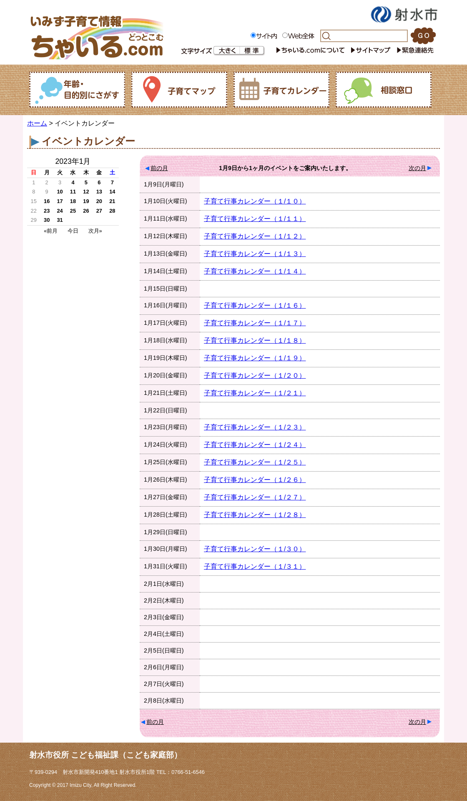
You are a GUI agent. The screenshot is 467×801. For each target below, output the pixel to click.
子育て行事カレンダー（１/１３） (255, 253)
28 (112, 211)
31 (60, 220)
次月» (95, 231)
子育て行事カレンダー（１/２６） (255, 479)
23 (47, 211)
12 (86, 191)
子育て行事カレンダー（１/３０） (255, 548)
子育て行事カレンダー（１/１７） (255, 322)
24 (60, 211)
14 (112, 191)
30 (47, 220)
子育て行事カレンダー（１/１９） (255, 358)
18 (73, 201)
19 (86, 201)
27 (99, 211)
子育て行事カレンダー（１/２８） (255, 514)
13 (99, 191)
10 (60, 191)
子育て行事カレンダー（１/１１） (255, 218)
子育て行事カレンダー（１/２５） (255, 462)
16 (47, 201)
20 (99, 201)
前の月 (159, 168)
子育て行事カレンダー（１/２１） (255, 393)
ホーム (37, 123)
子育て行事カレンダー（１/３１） (255, 566)
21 (112, 201)
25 (73, 211)
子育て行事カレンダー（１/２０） (255, 375)
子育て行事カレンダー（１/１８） (255, 340)
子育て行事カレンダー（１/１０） (255, 201)
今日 (73, 231)
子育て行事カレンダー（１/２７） (255, 497)
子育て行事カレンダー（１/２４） (255, 444)
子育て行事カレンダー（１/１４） (255, 271)
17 (60, 201)
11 (73, 191)
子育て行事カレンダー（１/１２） (255, 236)
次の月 (417, 168)
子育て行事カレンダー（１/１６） (255, 305)
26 (86, 211)
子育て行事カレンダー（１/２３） (255, 427)
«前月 (51, 231)
